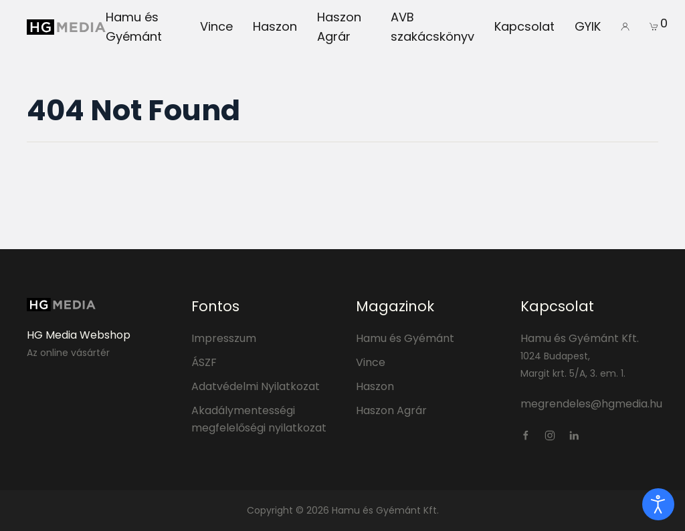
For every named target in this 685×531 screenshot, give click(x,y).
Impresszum (223, 338)
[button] (625, 26)
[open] (658, 504)
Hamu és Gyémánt (134, 27)
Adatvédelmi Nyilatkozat (255, 386)
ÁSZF (204, 362)
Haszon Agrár (339, 27)
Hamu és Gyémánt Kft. (579, 338)
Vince (216, 26)
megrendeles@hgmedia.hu (591, 403)
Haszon (275, 26)
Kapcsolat (524, 26)
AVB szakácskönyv (432, 27)
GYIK (588, 26)
